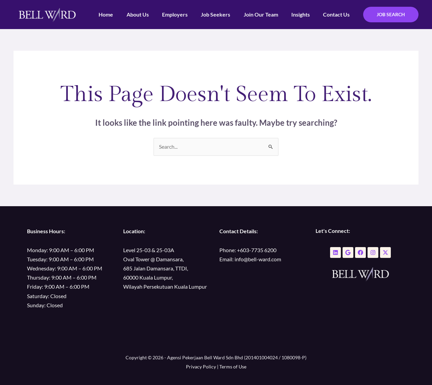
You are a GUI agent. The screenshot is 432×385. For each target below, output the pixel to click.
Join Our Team (267, 14)
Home (122, 14)
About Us (151, 14)
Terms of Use (232, 367)
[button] (390, 14)
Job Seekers (224, 14)
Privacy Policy (201, 367)
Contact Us (337, 14)
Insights (304, 14)
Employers (186, 14)
